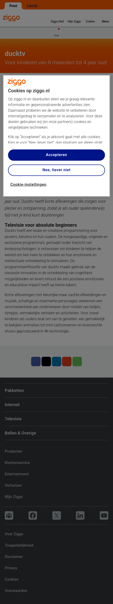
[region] (56, 136)
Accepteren (56, 155)
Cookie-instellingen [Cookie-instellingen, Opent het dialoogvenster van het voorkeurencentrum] (28, 184)
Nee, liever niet (56, 170)
